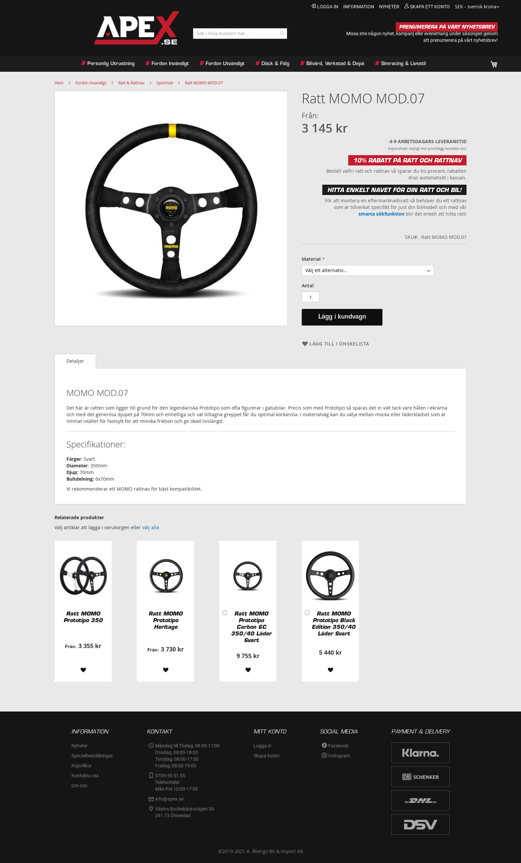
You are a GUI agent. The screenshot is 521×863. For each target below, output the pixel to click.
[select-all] (150, 527)
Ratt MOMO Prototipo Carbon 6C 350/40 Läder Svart (251, 626)
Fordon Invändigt (90, 82)
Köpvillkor (81, 765)
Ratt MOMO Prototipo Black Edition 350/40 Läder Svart (334, 623)
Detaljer (75, 361)
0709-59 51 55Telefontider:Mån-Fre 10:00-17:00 (176, 782)
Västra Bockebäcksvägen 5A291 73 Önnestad (184, 812)
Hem (58, 82)
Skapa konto (266, 755)
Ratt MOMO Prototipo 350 (83, 616)
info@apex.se (169, 799)
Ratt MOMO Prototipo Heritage (165, 620)
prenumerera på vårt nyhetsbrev (463, 40)
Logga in (327, 6)
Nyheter (79, 745)
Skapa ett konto (430, 6)
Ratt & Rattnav (131, 82)
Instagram (339, 755)
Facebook (338, 745)
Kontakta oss (85, 775)
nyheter (389, 6)
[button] (477, 7)
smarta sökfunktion (381, 214)
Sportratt (164, 82)
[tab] (75, 361)
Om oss (79, 785)
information (358, 6)
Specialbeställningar (92, 755)
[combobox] (240, 33)
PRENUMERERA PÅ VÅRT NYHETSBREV (446, 27)
